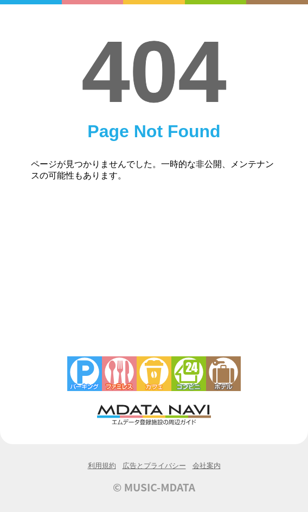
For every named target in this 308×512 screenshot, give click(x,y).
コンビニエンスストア (188, 373)
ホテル (223, 373)
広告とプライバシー (154, 466)
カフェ (154, 373)
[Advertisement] (154, 275)
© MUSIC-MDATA (154, 487)
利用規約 (102, 466)
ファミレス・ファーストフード (119, 373)
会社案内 (207, 466)
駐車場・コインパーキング (84, 373)
